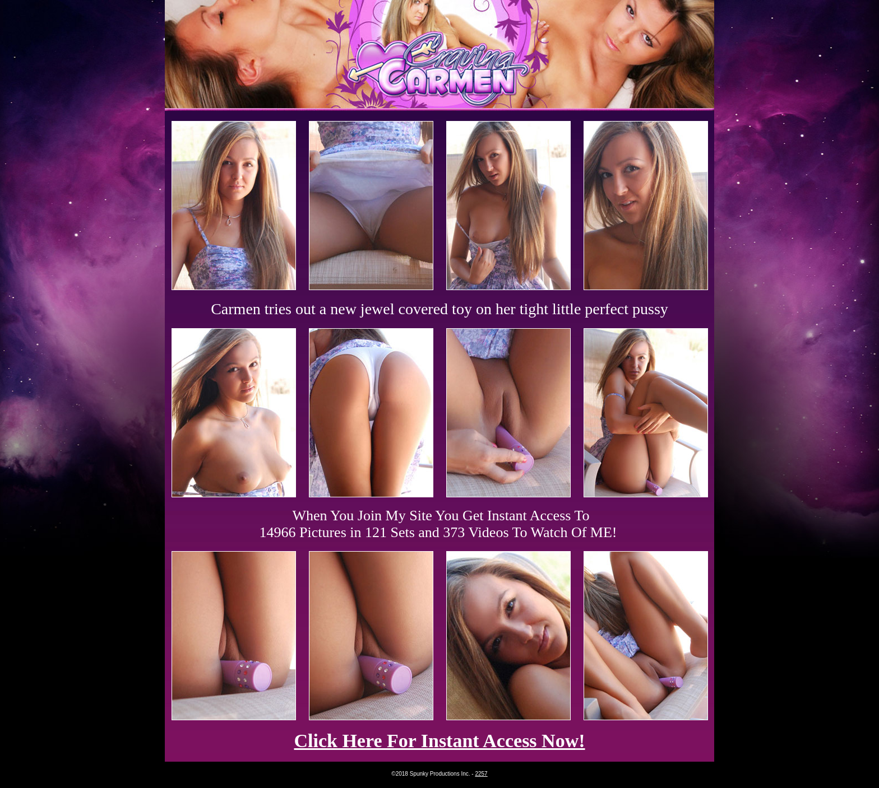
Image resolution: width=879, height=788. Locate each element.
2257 (481, 774)
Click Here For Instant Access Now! (439, 740)
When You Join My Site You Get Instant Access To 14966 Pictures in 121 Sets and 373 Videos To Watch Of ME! (438, 523)
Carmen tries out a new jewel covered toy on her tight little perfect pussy (439, 309)
